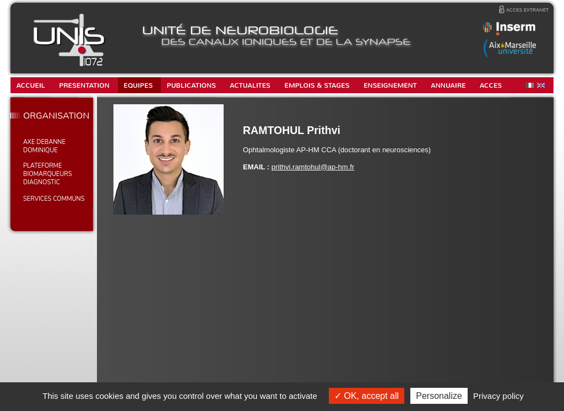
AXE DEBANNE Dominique (44, 146)
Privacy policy (498, 396)
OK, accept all (366, 396)
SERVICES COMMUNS (53, 199)
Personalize (439, 396)
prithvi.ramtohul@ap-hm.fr (313, 167)
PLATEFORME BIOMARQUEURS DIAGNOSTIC (47, 174)
